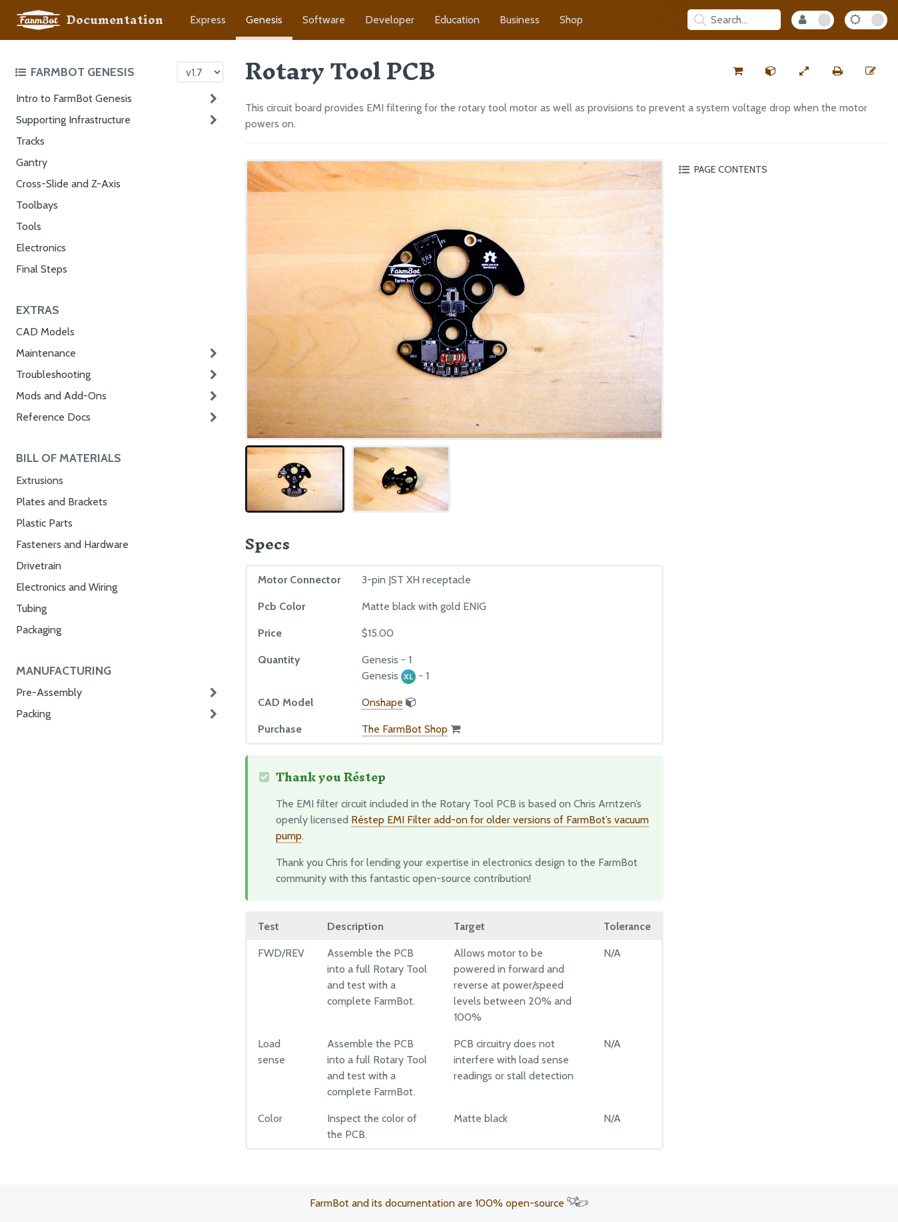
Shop (571, 19)
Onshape (382, 702)
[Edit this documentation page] (870, 71)
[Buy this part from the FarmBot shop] (737, 71)
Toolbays (37, 205)
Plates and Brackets (61, 501)
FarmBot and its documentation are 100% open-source (449, 1203)
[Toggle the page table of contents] (780, 169)
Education (457, 19)
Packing (33, 713)
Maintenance (46, 353)
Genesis (264, 19)
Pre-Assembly (49, 692)
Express (208, 19)
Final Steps (41, 269)
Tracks (30, 141)
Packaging (38, 629)
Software (323, 19)
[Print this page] (837, 71)
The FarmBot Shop (405, 729)
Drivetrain (38, 565)
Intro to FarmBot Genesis (74, 98)
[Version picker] (200, 72)
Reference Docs (53, 417)
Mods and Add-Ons (61, 395)
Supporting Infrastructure (73, 119)
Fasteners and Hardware (72, 544)
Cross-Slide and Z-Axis (68, 183)
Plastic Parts (44, 523)
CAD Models (45, 331)
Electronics (41, 247)
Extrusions (39, 480)
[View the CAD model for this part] (770, 71)
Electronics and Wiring (66, 587)
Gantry (31, 162)
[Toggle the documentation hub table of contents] (92, 72)
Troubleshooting (53, 374)
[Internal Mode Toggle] (812, 20)
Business (520, 19)
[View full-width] (804, 71)
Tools (28, 226)
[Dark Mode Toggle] (866, 20)
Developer (389, 19)
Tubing (31, 608)
